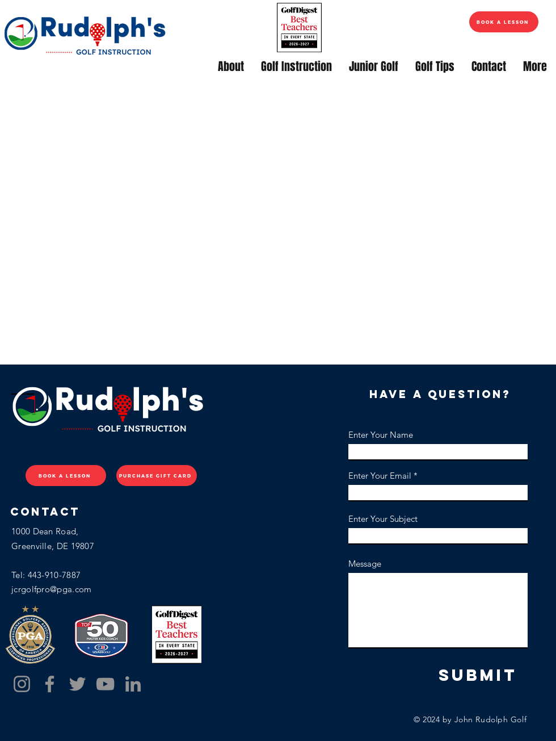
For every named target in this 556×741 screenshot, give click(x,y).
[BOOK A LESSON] (503, 21)
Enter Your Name (380, 434)
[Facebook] (50, 684)
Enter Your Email (379, 475)
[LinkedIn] (133, 684)
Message (364, 563)
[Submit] (477, 675)
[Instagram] (22, 684)
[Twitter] (77, 684)
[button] (230, 66)
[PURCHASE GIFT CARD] (156, 475)
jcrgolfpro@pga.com (51, 589)
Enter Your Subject (383, 518)
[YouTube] (105, 684)
